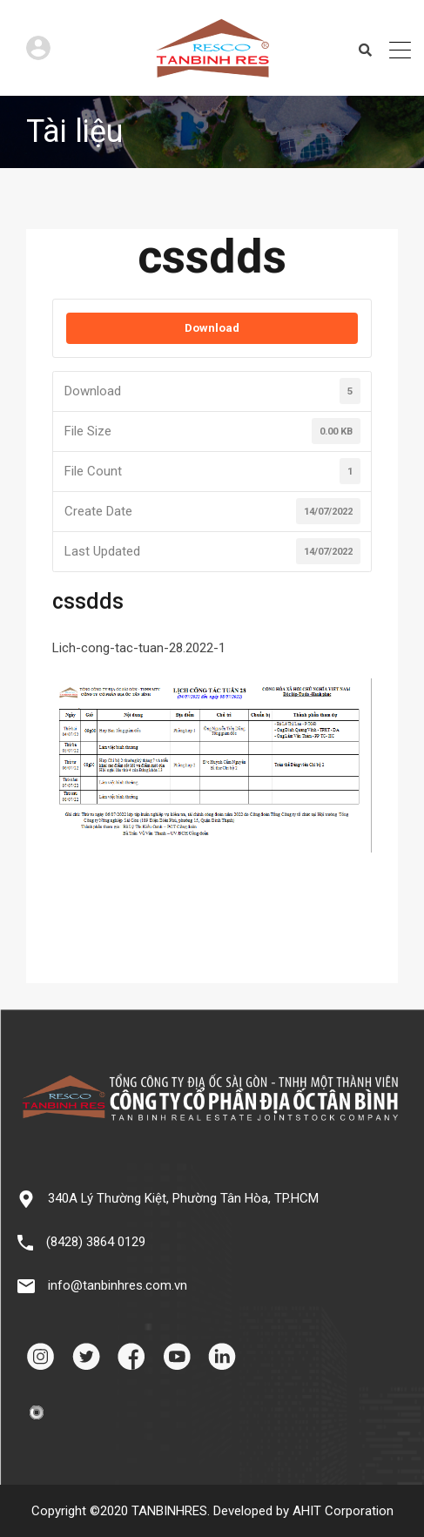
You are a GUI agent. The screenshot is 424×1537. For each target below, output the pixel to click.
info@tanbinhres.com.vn (117, 1285)
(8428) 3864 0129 (95, 1242)
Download (212, 327)
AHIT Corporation (343, 1511)
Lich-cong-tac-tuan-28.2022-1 (138, 648)
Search (365, 51)
